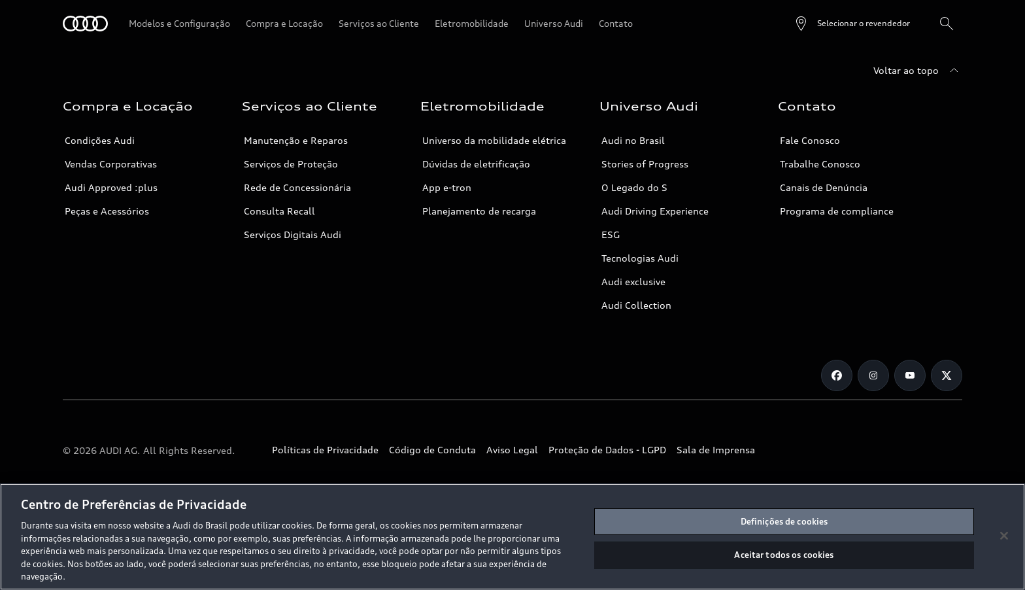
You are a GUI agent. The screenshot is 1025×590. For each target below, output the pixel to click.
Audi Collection (636, 305)
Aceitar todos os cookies (783, 554)
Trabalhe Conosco (820, 163)
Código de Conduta (432, 449)
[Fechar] (1004, 535)
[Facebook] (836, 375)
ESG (610, 234)
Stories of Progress (644, 163)
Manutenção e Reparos (296, 140)
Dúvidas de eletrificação (476, 163)
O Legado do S (634, 187)
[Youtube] (910, 375)
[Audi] (85, 23)
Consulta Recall (279, 211)
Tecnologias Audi (640, 258)
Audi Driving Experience (655, 211)
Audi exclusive (633, 281)
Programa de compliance (837, 211)
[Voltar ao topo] (917, 70)
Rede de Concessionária (297, 187)
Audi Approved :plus (111, 187)
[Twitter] (946, 375)
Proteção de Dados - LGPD (607, 449)
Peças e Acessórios (107, 211)
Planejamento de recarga (479, 211)
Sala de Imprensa (716, 449)
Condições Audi (100, 140)
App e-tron (446, 187)
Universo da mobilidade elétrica (494, 140)
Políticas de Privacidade (325, 449)
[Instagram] (873, 375)
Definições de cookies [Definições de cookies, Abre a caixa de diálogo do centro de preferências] (784, 521)
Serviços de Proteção (291, 163)
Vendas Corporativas (111, 163)
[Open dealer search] (852, 23)
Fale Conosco (810, 140)
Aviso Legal (512, 449)
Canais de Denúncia (823, 187)
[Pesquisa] (946, 23)
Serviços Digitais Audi (292, 234)
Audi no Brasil (633, 140)
